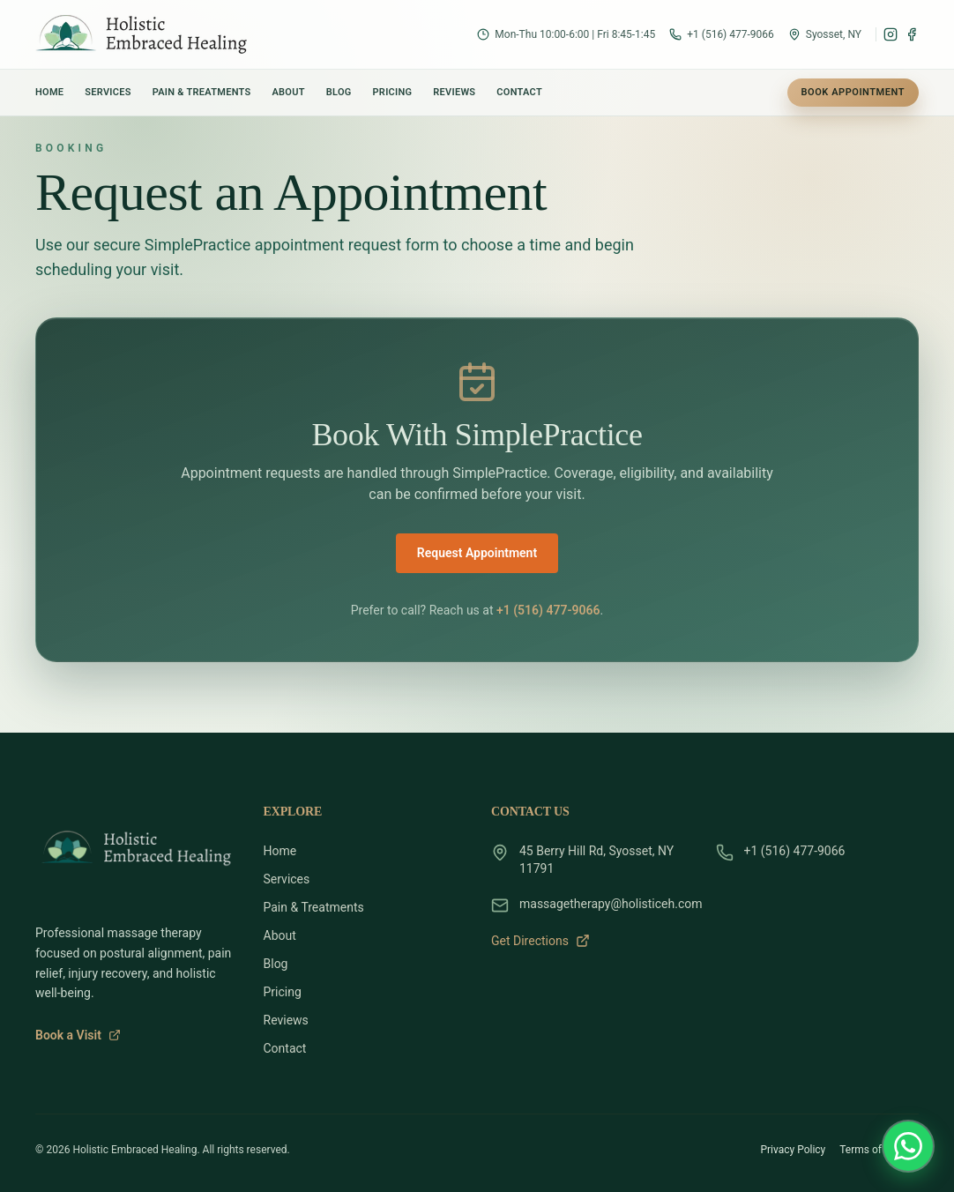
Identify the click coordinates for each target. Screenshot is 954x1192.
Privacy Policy (792, 1150)
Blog (339, 92)
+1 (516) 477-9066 (548, 610)
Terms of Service (879, 1150)
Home (49, 92)
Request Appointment (477, 553)
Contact (519, 92)
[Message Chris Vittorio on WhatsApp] (908, 1146)
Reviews (454, 92)
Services (107, 92)
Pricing (393, 92)
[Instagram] (890, 34)
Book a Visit (78, 1035)
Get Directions (540, 941)
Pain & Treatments (202, 92)
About (288, 92)
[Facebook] (912, 34)
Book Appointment (853, 92)
